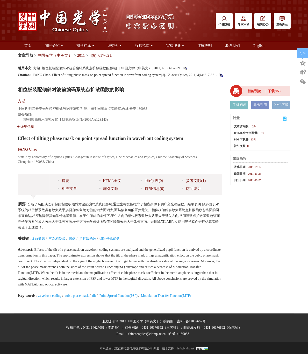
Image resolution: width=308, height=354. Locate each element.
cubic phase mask (77, 296)
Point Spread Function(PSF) (119, 296)
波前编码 (38, 239)
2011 (81, 55)
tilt (94, 296)
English (259, 46)
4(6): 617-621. (101, 55)
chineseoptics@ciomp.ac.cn (146, 334)
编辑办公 (263, 21)
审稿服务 (175, 46)
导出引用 (260, 105)
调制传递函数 (110, 239)
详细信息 (25, 127)
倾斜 (72, 239)
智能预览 (254, 91)
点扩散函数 (87, 239)
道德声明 (204, 46)
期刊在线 (85, 46)
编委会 (114, 46)
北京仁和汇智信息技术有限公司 (132, 348)
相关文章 (67, 189)
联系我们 (232, 46)
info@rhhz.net (185, 348)
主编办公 (282, 21)
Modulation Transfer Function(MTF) (166, 296)
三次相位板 (57, 239)
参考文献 (194, 181)
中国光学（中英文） (54, 55)
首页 (28, 46)
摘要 (63, 181)
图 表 (152, 181)
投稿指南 (144, 46)
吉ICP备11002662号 (191, 321)
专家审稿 (243, 21)
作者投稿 (224, 21)
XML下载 (281, 105)
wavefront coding (49, 296)
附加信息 (153, 189)
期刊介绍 (54, 46)
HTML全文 (110, 181)
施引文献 (108, 189)
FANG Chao (27, 149)
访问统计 (191, 189)
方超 (22, 101)
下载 (274, 91)
